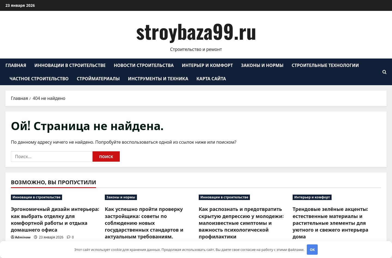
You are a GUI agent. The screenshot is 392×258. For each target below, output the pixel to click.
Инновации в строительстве (70, 65)
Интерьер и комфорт (207, 65)
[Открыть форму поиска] (384, 72)
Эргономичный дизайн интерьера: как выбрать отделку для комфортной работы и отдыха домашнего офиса (55, 219)
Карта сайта (211, 78)
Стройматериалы (98, 78)
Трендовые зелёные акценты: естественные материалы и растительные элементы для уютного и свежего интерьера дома (330, 222)
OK (312, 249)
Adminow (22, 237)
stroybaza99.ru (196, 30)
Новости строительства (144, 65)
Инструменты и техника (158, 78)
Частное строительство (39, 78)
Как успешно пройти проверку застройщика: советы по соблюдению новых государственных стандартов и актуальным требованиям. (144, 222)
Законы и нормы (262, 65)
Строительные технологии (325, 65)
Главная (15, 65)
